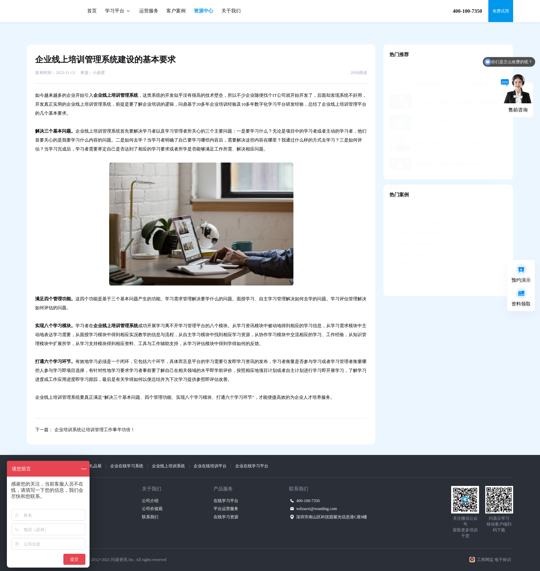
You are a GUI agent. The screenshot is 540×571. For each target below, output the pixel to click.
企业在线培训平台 (210, 466)
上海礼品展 (91, 466)
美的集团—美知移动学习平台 (418, 227)
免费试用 (500, 11)
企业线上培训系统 (168, 466)
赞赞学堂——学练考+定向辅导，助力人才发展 (434, 247)
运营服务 (148, 10)
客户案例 (176, 10)
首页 (92, 10)
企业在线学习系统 (126, 466)
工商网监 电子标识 (494, 559)
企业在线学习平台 (251, 466)
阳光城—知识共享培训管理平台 (420, 207)
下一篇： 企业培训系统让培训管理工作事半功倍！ (85, 429)
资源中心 (203, 10)
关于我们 (231, 10)
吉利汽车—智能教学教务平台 (418, 217)
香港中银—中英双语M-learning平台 (424, 237)
